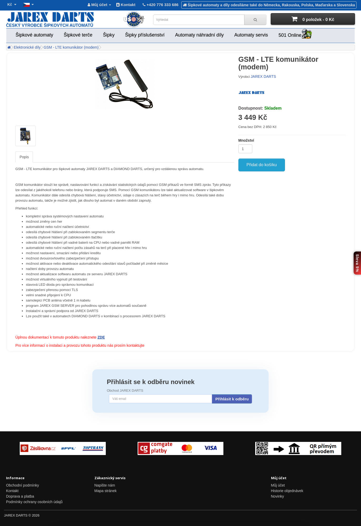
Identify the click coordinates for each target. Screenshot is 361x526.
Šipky (108, 35)
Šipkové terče (78, 35)
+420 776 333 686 (160, 4)
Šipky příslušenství (144, 35)
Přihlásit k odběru (232, 399)
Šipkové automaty (34, 35)
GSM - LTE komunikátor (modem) (71, 47)
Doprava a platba (20, 496)
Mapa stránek (105, 491)
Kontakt (126, 4)
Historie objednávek (287, 491)
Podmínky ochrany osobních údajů (34, 502)
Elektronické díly (27, 47)
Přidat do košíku (262, 164)
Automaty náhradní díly (199, 35)
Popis (24, 157)
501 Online (295, 34)
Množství (246, 140)
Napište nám (104, 485)
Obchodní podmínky (22, 485)
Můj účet (278, 485)
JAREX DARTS (263, 76)
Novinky (277, 496)
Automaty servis (251, 35)
